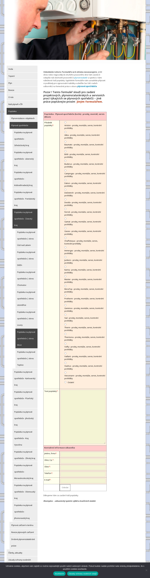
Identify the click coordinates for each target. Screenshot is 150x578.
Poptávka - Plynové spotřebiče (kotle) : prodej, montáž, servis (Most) (74, 111)
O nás (11, 93)
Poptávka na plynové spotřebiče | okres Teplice (26, 355)
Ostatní (71, 378)
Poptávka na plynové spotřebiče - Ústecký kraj (23, 215)
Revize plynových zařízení (22, 528)
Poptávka (12, 107)
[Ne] (146, 570)
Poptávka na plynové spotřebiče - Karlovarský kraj (24, 375)
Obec (46, 462)
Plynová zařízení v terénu (22, 521)
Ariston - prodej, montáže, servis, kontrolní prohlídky (83, 123)
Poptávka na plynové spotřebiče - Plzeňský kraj (23, 395)
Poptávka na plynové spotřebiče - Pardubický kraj (24, 195)
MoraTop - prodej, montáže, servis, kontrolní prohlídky (83, 286)
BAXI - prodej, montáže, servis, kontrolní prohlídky (81, 151)
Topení (11, 72)
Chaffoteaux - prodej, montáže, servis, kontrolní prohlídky (81, 238)
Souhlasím (59, 574)
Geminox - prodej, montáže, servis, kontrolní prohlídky (83, 305)
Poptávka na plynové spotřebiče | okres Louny (26, 315)
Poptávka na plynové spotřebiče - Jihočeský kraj (24, 415)
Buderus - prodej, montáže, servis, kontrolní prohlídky (83, 161)
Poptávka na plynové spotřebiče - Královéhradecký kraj (23, 175)
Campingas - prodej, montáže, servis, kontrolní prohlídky (84, 171)
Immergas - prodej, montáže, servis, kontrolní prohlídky (84, 248)
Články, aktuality (15, 549)
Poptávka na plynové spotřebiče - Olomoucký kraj (24, 488)
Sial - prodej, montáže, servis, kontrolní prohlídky (81, 315)
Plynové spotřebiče (19, 122)
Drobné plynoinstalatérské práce (23, 539)
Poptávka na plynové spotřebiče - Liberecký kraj (24, 155)
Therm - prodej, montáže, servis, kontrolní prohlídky (82, 325)
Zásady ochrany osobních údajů (19, 559)
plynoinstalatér (80, 74)
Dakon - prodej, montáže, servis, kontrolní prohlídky (82, 180)
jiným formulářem (89, 97)
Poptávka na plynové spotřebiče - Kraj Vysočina (23, 435)
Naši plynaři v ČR (15, 100)
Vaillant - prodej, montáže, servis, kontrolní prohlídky (83, 354)
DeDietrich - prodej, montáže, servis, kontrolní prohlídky (84, 190)
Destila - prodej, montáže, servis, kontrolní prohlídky (82, 200)
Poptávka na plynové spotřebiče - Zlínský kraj (24, 451)
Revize (11, 86)
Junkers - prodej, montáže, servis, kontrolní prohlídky (83, 257)
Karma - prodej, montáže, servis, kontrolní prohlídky (82, 267)
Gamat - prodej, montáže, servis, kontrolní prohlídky (82, 219)
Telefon (47, 469)
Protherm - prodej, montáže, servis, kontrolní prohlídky (84, 296)
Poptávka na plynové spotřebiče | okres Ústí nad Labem (26, 235)
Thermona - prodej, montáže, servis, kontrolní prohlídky (84, 334)
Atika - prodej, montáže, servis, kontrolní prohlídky (82, 132)
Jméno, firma (49, 449)
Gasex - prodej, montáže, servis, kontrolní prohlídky (82, 228)
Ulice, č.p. (48, 456)
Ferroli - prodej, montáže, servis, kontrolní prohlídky (82, 209)
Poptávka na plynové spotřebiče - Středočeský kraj (23, 135)
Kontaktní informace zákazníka (59, 443)
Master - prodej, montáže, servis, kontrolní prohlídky (82, 277)
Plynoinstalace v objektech (23, 114)
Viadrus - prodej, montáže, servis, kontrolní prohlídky (83, 363)
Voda (10, 65)
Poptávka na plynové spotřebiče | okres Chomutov (26, 275)
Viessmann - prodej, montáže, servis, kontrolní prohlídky (84, 373)
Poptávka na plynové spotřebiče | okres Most (26, 335)
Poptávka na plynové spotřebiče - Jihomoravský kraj (23, 508)
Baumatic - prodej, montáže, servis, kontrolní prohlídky (83, 142)
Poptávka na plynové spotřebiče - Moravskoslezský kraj (23, 468)
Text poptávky (50, 387)
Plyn (10, 79)
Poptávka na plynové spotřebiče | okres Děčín (26, 255)
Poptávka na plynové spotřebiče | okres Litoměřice (26, 295)
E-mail (47, 476)
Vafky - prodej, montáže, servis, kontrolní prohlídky (82, 344)
